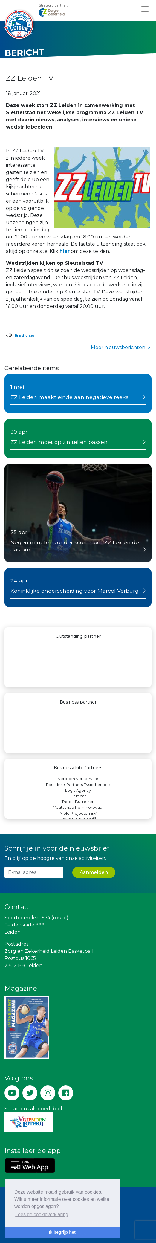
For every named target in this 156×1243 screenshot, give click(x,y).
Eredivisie (25, 335)
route (60, 918)
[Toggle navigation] (145, 9)
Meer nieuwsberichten (118, 347)
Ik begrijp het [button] (62, 1232)
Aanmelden (94, 872)
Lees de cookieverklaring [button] (41, 1214)
